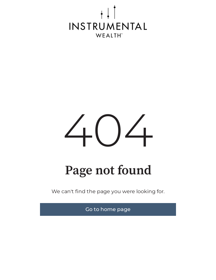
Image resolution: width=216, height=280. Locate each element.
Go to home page (108, 209)
